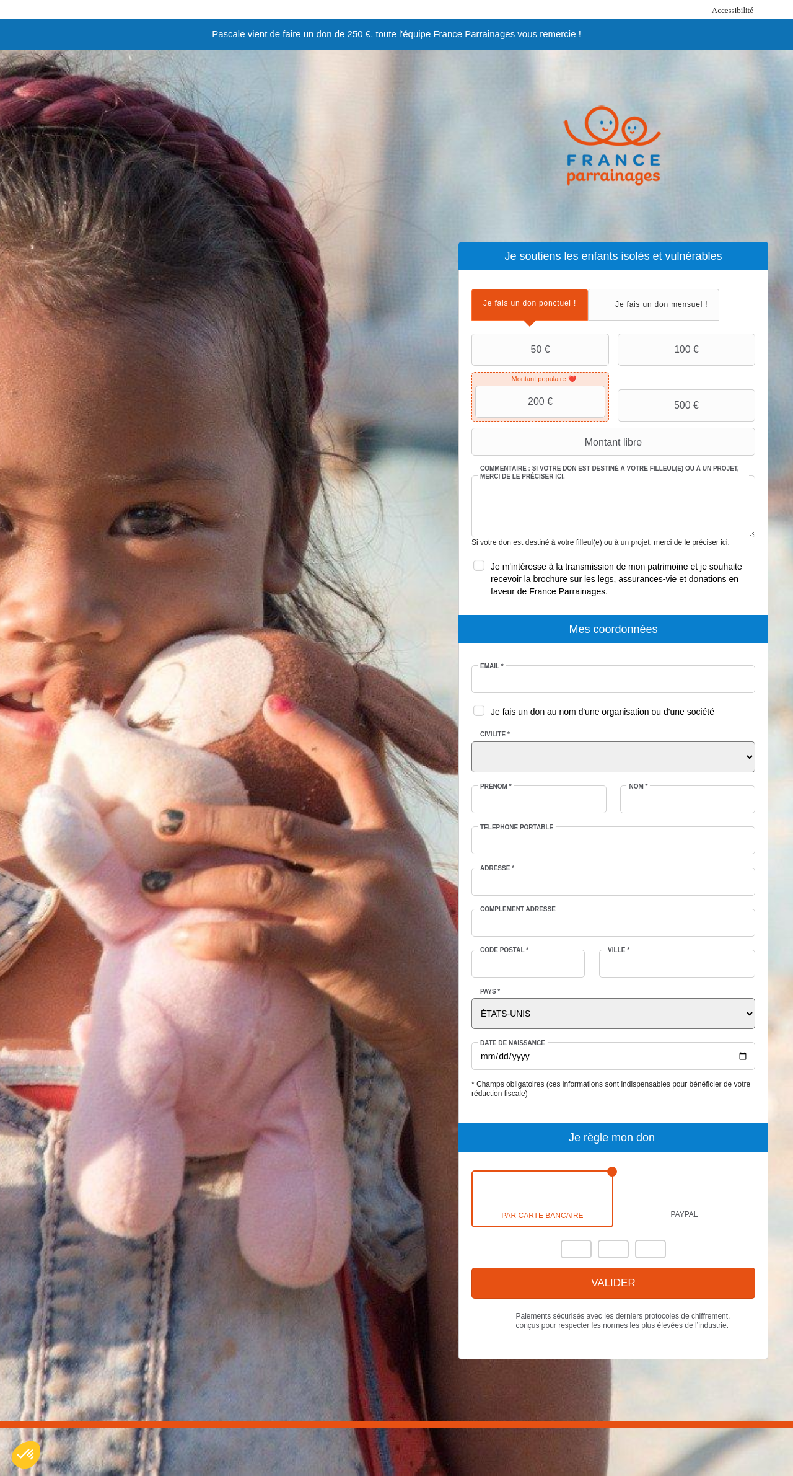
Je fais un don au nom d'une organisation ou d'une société (602, 712)
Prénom (496, 786)
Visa (613, 1249)
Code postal (504, 950)
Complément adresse (518, 909)
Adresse (497, 868)
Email (492, 666)
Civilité (495, 734)
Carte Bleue (650, 1249)
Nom (638, 786)
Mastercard (576, 1249)
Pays (490, 991)
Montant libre (558, 442)
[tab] (529, 305)
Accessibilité (732, 10)
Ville (618, 950)
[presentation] (529, 303)
